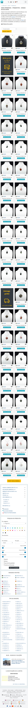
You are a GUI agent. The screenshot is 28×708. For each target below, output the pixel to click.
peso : (3, 550)
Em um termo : (5, 535)
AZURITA (5, 608)
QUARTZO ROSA (20, 639)
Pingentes (6, 503)
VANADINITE (6, 650)
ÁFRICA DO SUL (6, 593)
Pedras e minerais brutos (10, 487)
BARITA (18, 608)
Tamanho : (4, 554)
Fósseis (5, 495)
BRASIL (5, 577)
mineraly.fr (8, 700)
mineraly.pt (14, 703)
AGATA (18, 601)
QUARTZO (6, 637)
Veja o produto (7, 52)
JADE (18, 621)
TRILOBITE (6, 648)
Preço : (3, 546)
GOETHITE (19, 619)
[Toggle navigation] (25, 1)
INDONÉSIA (6, 584)
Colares (5, 501)
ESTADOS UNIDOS (21, 592)
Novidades (6, 509)
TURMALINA (19, 648)
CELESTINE (6, 612)
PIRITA (5, 635)
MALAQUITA (6, 632)
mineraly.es (22, 701)
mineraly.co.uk (17, 700)
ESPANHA (19, 581)
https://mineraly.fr (14, 697)
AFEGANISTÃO (6, 575)
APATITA (5, 607)
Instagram (19, 694)
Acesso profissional (21, 691)
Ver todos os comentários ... (19, 684)
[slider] (3, 548)
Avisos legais (11, 690)
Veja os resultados (14, 567)
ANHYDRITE (19, 605)
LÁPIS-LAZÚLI (6, 628)
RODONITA (6, 643)
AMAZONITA (6, 603)
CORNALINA (6, 614)
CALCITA (5, 610)
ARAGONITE (19, 607)
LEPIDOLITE (19, 626)
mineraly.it (14, 701)
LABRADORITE (7, 626)
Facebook (12, 694)
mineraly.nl (6, 703)
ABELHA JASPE (7, 601)
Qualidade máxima (8, 511)
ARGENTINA (20, 575)
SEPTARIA (19, 645)
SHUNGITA (6, 646)
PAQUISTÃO (6, 590)
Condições (5, 690)
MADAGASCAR (21, 586)
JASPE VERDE (19, 623)
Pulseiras (6, 499)
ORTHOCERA (6, 634)
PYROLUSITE (19, 635)
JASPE (5, 623)
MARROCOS (6, 586)
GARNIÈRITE (6, 619)
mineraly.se (22, 703)
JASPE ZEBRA (19, 625)
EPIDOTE (18, 616)
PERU (18, 588)
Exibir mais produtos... (14, 481)
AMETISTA (19, 603)
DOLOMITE (6, 616)
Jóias (9, 5)
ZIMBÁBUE (19, 593)
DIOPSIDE (19, 614)
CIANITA (18, 612)
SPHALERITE (19, 646)
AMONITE (5, 605)
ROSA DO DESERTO (21, 643)
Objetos (6, 493)
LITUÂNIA (19, 584)
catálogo (4, 5)
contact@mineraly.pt (16, 696)
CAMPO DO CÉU (20, 610)
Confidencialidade (18, 690)
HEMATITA (6, 621)
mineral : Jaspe (7, 31)
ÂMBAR (18, 650)
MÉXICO (5, 588)
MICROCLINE (19, 632)
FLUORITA (19, 617)
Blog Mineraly (5, 694)
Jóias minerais (7, 497)
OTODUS (18, 634)
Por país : (17, 540)
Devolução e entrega (11, 691)
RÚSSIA (19, 590)
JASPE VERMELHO (7, 625)
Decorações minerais (9, 489)
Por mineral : (5, 540)
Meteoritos (6, 505)
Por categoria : (5, 521)
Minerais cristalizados (10, 491)
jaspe (3, 48)
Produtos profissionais (9, 512)
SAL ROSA (6, 645)
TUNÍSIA (5, 592)
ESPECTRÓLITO (7, 617)
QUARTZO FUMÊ (20, 637)
